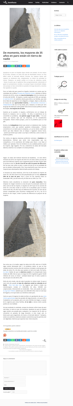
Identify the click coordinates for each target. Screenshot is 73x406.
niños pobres (11, 347)
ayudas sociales (15, 345)
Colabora (54, 2)
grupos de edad (38, 345)
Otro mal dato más (15, 285)
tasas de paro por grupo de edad (13, 348)
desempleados (29, 345)
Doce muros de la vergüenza (25, 349)
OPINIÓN (7, 344)
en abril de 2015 (8, 99)
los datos (6, 272)
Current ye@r (7, 392)
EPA (33, 345)
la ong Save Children (9, 291)
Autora (31, 2)
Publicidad (45, 2)
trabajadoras (23, 348)
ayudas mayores (8, 345)
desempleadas (22, 345)
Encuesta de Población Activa (26, 93)
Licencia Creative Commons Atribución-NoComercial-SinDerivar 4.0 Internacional (62, 161)
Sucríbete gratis (58, 140)
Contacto (62, 2)
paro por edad (28, 347)
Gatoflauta (12, 2)
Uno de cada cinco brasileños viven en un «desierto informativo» (61, 30)
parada (16, 347)
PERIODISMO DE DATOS (14, 344)
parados (20, 347)
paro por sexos (34, 347)
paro (23, 347)
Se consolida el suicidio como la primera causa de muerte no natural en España (25, 351)
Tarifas (37, 2)
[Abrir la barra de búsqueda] (68, 2)
